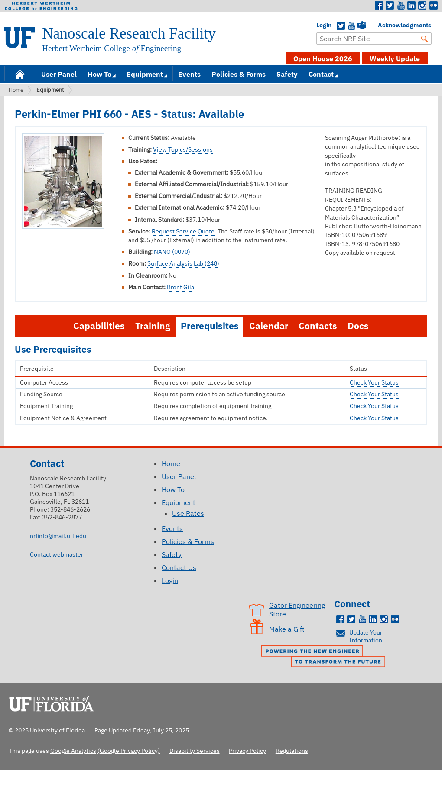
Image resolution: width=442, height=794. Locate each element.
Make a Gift (287, 629)
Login (320, 25)
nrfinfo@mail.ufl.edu (58, 535)
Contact (321, 74)
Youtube (400, 5)
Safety (287, 74)
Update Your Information (365, 636)
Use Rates (188, 513)
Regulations (292, 750)
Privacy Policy (247, 750)
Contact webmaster (56, 554)
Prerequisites (210, 326)
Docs (358, 326)
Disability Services (194, 750)
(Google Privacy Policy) (129, 750)
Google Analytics (73, 750)
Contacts (318, 326)
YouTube (351, 26)
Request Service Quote (183, 231)
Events (189, 74)
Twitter (390, 5)
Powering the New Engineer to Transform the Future (325, 657)
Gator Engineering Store (297, 609)
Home (20, 73)
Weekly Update (395, 58)
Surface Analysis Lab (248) (183, 263)
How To (99, 74)
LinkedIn (411, 5)
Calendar (268, 326)
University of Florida (54, 702)
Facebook (379, 5)
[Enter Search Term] (374, 38)
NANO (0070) (172, 252)
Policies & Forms (238, 74)
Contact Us (179, 567)
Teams (362, 26)
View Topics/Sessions (183, 149)
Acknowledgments (382, 25)
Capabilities (99, 326)
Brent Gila (180, 287)
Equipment (145, 74)
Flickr (433, 5)
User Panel (59, 74)
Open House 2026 (322, 58)
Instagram (422, 5)
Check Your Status (374, 382)
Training (152, 326)
